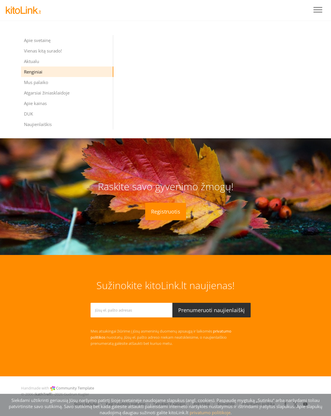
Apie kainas (35, 103)
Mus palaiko (36, 82)
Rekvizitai (201, 403)
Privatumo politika (258, 403)
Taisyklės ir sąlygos (169, 403)
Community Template (75, 388)
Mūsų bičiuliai (86, 403)
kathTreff (43, 394)
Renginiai (33, 72)
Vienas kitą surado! (43, 51)
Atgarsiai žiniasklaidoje (47, 93)
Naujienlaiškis (38, 124)
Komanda (226, 403)
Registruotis (165, 211)
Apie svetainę (37, 40)
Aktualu (31, 61)
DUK (28, 114)
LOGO (23, 10)
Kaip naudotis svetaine (125, 403)
